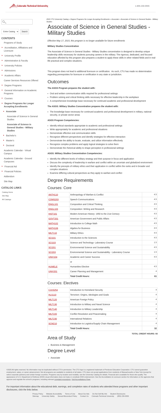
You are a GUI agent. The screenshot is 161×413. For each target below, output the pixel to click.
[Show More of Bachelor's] (4, 135)
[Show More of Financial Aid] (2, 166)
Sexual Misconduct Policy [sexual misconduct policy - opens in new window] (67, 396)
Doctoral (10, 145)
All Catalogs (6, 199)
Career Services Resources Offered (21, 80)
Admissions (10, 70)
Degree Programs (13, 85)
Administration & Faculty (16, 60)
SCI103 (52, 242)
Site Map (8, 181)
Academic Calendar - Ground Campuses (18, 160)
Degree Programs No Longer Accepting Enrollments (19, 105)
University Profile (12, 55)
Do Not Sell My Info (99, 394)
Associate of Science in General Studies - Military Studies (20, 127)
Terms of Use (70, 394)
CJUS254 (53, 290)
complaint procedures (62, 379)
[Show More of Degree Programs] (2, 85)
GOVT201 (53, 218)
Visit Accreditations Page (81, 379)
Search (25, 31)
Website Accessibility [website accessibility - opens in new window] (54, 394)
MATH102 (53, 223)
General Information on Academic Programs (20, 92)
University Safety (48, 396)
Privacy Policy (37, 394)
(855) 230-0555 (123, 396)
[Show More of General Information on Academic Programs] (2, 90)
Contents (8, 38)
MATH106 (53, 228)
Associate (11, 111)
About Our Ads (83, 394)
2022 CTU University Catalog (57, 19)
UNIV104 (53, 257)
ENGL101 (53, 204)
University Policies (13, 65)
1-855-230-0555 (142, 6)
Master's (10, 140)
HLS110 (52, 295)
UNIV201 (53, 271)
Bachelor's (11, 135)
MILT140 (53, 309)
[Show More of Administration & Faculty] (2, 60)
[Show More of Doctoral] (4, 145)
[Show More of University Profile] (2, 55)
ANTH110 (53, 194)
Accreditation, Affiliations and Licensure (18, 49)
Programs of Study (13, 42)
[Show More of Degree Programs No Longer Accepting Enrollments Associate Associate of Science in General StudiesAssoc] (2, 103)
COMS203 (54, 199)
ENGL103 (53, 209)
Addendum (9, 176)
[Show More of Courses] (2, 98)
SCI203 (52, 252)
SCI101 (52, 238)
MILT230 (53, 319)
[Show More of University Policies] (2, 65)
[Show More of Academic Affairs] (2, 75)
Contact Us (84, 396)
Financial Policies (12, 171)
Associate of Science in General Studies (22, 118)
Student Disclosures (117, 394)
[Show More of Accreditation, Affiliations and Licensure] (2, 47)
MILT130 (53, 304)
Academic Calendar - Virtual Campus (17, 152)
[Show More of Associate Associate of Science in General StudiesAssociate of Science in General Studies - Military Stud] (4, 111)
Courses (8, 98)
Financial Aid (10, 166)
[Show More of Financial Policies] (2, 171)
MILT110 (53, 233)
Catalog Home (7, 192)
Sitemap (35, 396)
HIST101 (53, 214)
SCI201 (52, 247)
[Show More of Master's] (4, 140)
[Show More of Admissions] (2, 70)
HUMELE (53, 266)
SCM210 (53, 323)
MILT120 (53, 299)
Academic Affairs (12, 75)
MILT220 (53, 314)
